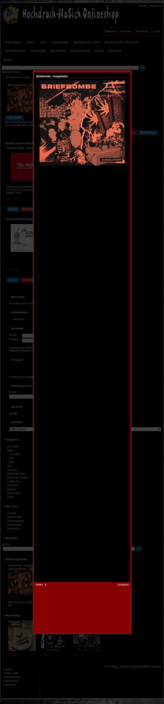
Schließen (123, 584)
